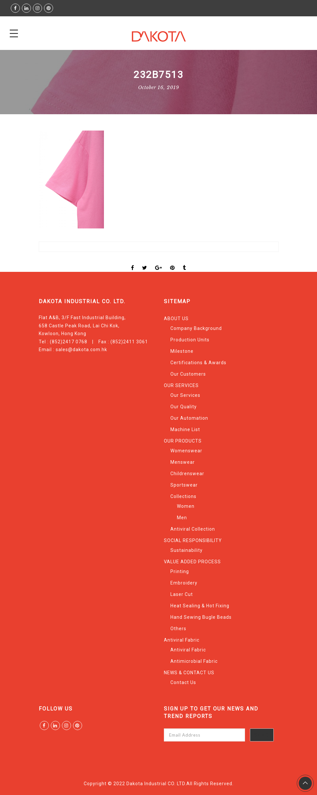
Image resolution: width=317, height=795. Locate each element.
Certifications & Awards (198, 362)
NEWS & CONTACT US (189, 672)
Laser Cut (181, 594)
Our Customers (188, 374)
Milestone (182, 351)
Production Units (189, 339)
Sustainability (186, 550)
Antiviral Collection (192, 529)
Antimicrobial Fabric (194, 661)
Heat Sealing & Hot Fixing (199, 605)
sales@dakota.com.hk (81, 349)
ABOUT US (176, 318)
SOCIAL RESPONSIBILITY (193, 540)
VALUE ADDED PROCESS (192, 561)
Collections (183, 496)
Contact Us (183, 682)
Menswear (182, 462)
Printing (179, 571)
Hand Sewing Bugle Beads (201, 617)
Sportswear (184, 485)
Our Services (185, 395)
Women (186, 506)
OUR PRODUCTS (183, 441)
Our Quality (183, 406)
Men (182, 517)
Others (178, 628)
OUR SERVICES (181, 385)
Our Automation (189, 418)
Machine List (185, 429)
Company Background (196, 328)
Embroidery (183, 582)
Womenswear (186, 450)
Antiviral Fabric (181, 640)
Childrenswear (187, 473)
